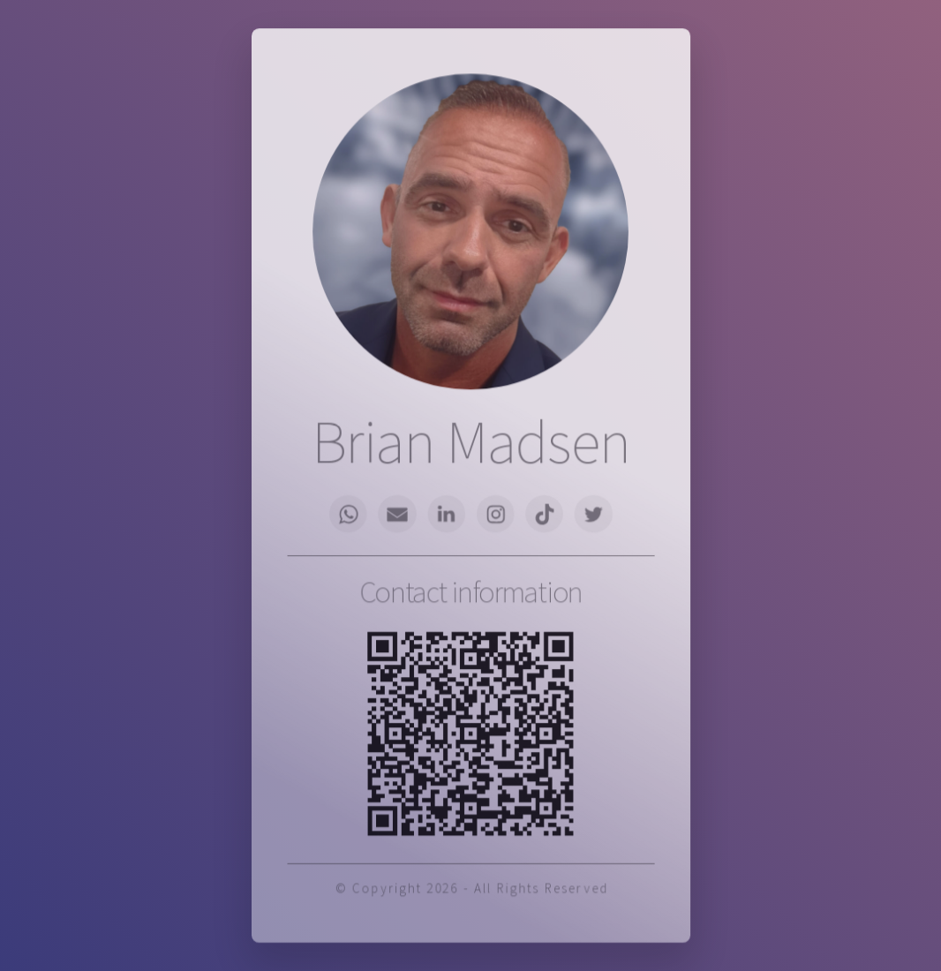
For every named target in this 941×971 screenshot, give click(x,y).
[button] (353, 513)
